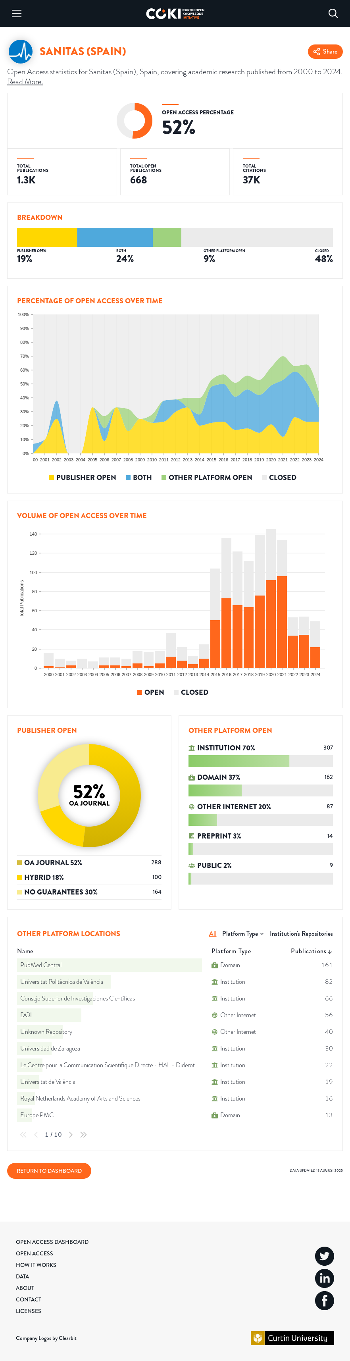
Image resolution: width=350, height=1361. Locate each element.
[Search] (333, 13)
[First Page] (23, 1134)
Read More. (25, 81)
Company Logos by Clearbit (46, 1338)
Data (22, 1276)
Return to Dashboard (49, 1171)
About (25, 1288)
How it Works (36, 1265)
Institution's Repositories (301, 933)
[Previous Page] (36, 1134)
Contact (28, 1299)
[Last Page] (83, 1134)
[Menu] (17, 13)
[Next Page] (70, 1134)
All (213, 933)
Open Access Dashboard (52, 1242)
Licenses (28, 1311)
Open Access (34, 1253)
